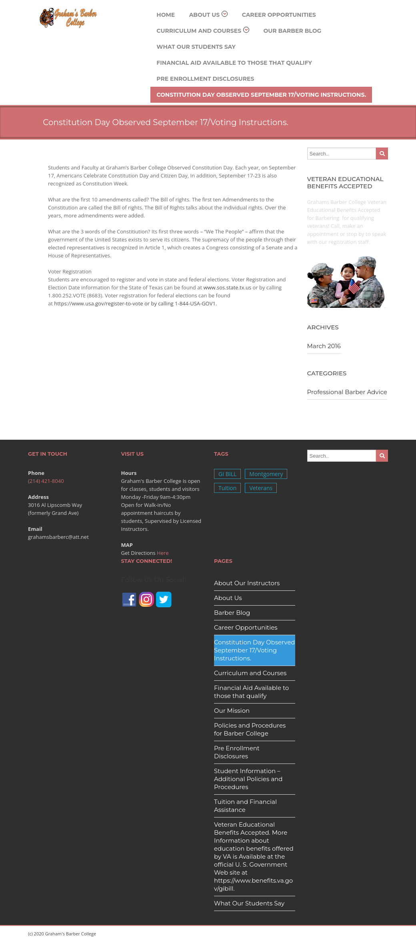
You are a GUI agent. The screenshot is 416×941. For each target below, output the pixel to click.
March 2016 (324, 346)
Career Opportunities (279, 14)
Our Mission (232, 710)
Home (165, 14)
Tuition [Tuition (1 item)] (227, 488)
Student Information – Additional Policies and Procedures (248, 779)
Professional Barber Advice (347, 392)
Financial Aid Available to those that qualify (234, 62)
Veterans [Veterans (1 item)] (260, 488)
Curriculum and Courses (202, 30)
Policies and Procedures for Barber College (250, 729)
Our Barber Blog (292, 30)
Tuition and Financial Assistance (245, 805)
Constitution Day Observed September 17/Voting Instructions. (261, 94)
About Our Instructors (247, 583)
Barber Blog (232, 612)
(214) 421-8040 (46, 480)
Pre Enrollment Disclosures (205, 78)
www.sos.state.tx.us (227, 287)
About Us (208, 14)
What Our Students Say (196, 46)
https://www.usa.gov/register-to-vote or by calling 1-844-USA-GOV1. (135, 303)
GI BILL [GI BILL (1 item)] (227, 474)
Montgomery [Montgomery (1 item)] (266, 474)
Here (163, 552)
